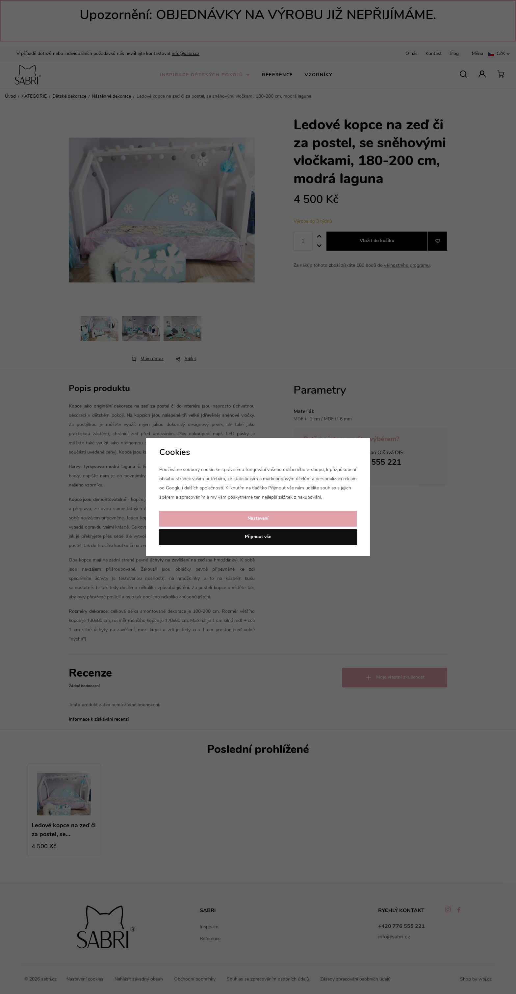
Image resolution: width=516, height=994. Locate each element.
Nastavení (258, 518)
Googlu (173, 488)
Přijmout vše (258, 536)
